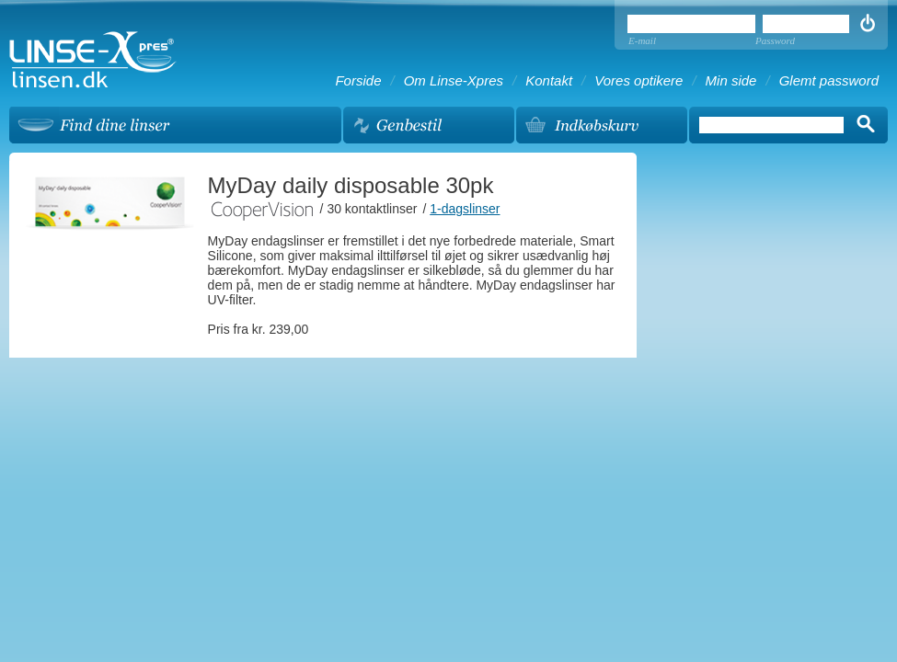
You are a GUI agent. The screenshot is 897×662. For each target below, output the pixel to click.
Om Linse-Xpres (453, 80)
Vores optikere (638, 80)
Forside (358, 80)
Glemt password (829, 80)
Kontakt (548, 80)
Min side (731, 80)
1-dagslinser (465, 208)
